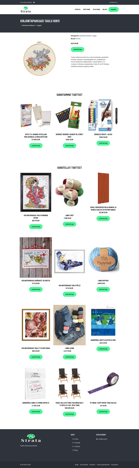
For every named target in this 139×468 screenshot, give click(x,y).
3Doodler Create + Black (103, 134)
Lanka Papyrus (103, 280)
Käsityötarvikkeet (28, 25)
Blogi (105, 9)
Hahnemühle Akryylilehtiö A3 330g (103, 340)
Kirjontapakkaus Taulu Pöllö (69, 285)
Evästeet (92, 465)
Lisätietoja (77, 49)
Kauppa (113, 9)
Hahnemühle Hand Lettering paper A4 (35, 403)
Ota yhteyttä (84, 465)
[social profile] (34, 2)
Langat (39, 25)
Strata (77, 9)
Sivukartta (114, 465)
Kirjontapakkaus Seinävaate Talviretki (36, 280)
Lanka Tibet (69, 215)
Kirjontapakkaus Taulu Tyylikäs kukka (36, 348)
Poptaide (86, 9)
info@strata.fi (113, 2)
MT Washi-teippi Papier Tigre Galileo (103, 403)
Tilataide (96, 9)
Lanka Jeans (69, 348)
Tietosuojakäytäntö (103, 465)
